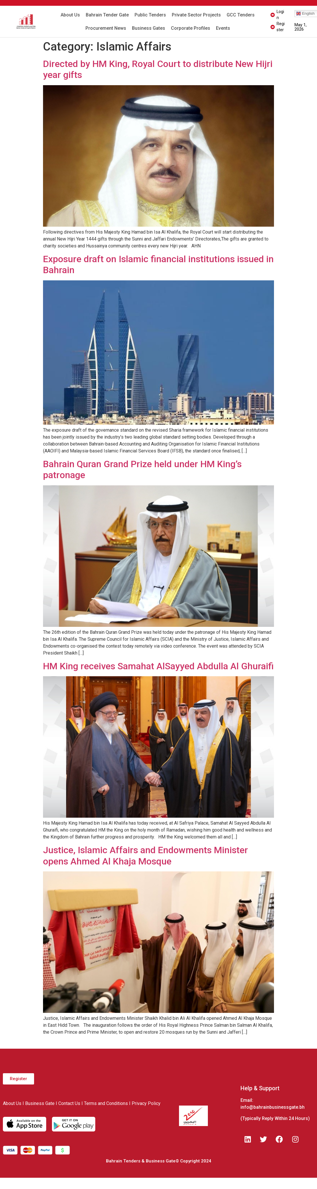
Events (223, 28)
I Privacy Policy (145, 1103)
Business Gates (148, 28)
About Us (70, 15)
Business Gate (40, 1103)
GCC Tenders (241, 15)
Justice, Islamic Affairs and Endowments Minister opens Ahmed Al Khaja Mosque (145, 855)
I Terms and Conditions (104, 1103)
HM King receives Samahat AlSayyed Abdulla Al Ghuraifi (158, 666)
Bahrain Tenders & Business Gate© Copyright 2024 (158, 1161)
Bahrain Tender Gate (107, 15)
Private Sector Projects (196, 15)
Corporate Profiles (190, 28)
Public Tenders (150, 15)
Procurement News (105, 28)
